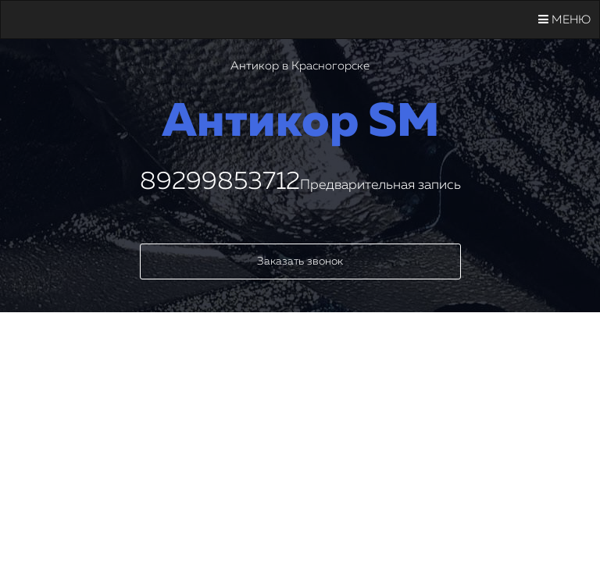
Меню (564, 19)
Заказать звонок (300, 261)
